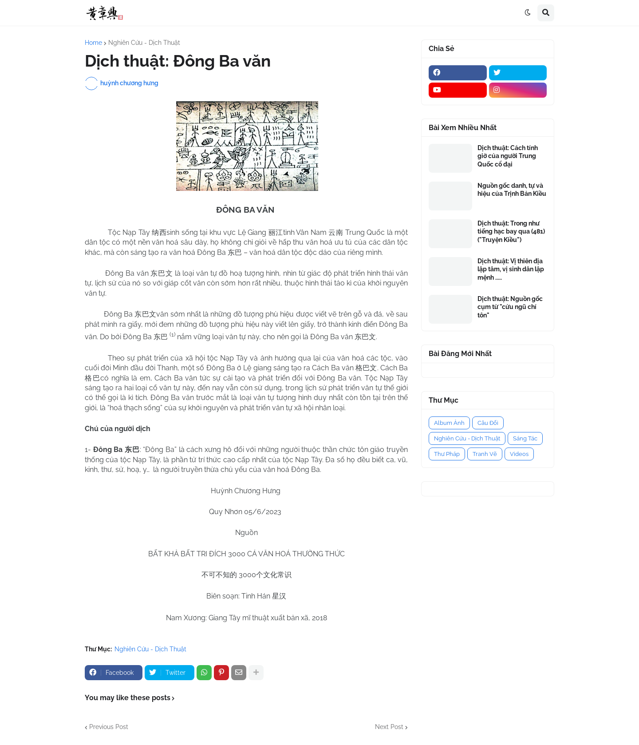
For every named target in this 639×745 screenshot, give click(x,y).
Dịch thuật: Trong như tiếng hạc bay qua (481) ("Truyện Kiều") (511, 231)
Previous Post (108, 726)
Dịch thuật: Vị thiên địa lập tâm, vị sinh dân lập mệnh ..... (510, 269)
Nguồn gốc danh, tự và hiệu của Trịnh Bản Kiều (511, 189)
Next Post (389, 726)
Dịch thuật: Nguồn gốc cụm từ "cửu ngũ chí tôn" (510, 306)
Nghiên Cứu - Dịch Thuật (144, 43)
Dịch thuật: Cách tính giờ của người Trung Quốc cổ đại (507, 155)
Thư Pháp (447, 454)
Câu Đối (487, 423)
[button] (527, 12)
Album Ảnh (449, 423)
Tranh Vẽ (485, 454)
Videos (519, 454)
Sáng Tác (525, 438)
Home (93, 43)
